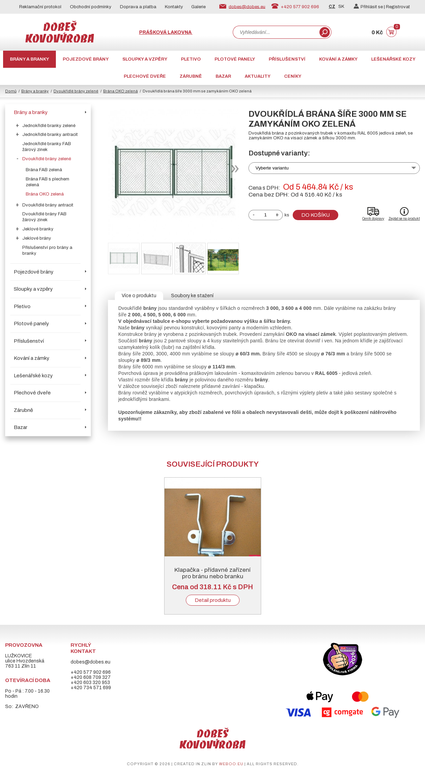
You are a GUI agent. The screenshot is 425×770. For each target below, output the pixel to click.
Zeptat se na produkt (404, 218)
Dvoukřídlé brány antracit (47, 205)
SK (341, 6)
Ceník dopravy (373, 218)
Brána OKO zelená (120, 91)
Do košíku (315, 215)
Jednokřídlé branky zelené (48, 125)
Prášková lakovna (166, 32)
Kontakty (174, 6)
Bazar (223, 76)
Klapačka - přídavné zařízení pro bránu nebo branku (212, 573)
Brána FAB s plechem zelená (47, 182)
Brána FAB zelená (44, 169)
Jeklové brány (36, 238)
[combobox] (275, 32)
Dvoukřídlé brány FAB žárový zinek (44, 217)
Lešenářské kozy (393, 59)
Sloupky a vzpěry (144, 59)
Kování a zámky (338, 59)
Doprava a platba (138, 6)
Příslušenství (287, 59)
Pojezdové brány (86, 59)
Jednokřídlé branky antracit (50, 134)
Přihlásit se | (370, 6)
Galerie (198, 6)
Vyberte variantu (272, 168)
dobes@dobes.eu (247, 6)
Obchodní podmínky (90, 6)
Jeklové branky (37, 229)
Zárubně (191, 76)
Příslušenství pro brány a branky (47, 250)
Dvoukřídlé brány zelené (75, 91)
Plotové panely (235, 59)
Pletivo (191, 59)
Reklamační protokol (40, 6)
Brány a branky (29, 59)
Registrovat (398, 6)
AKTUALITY (257, 76)
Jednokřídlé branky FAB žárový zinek (46, 146)
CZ (332, 6)
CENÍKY (292, 76)
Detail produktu (213, 600)
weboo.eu (231, 764)
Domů (10, 91)
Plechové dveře (145, 76)
